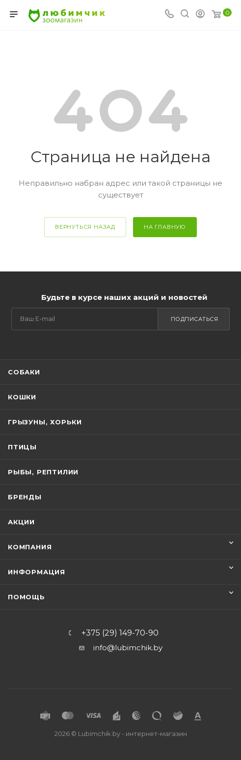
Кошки (22, 397)
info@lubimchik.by (127, 647)
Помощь (26, 597)
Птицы (22, 447)
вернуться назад (85, 226)
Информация (36, 572)
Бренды (25, 497)
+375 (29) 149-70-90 (120, 633)
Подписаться (194, 319)
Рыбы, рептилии (43, 472)
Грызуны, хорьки (45, 422)
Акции (21, 522)
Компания (30, 547)
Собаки (24, 372)
